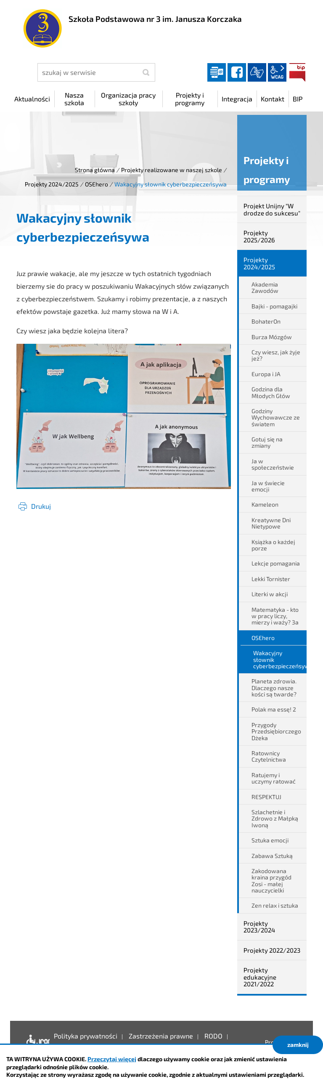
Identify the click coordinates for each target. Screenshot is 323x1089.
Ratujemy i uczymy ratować (274, 778)
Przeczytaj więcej (111, 1058)
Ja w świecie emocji (268, 486)
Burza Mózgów (272, 336)
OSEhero (96, 184)
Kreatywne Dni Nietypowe (271, 523)
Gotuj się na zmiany (267, 442)
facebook (237, 72)
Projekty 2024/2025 (52, 184)
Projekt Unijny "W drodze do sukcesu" (272, 209)
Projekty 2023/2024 (259, 926)
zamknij (298, 1044)
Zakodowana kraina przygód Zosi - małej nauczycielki (271, 880)
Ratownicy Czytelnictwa (269, 756)
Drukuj (41, 506)
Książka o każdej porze (273, 545)
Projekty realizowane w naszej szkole (171, 169)
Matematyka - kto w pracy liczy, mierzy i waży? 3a (275, 616)
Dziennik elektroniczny (216, 72)
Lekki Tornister (271, 578)
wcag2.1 (277, 72)
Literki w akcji (270, 594)
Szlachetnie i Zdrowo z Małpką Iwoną (275, 818)
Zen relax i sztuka (275, 905)
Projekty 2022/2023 (272, 950)
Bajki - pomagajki (274, 306)
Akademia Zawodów (265, 287)
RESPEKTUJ (266, 796)
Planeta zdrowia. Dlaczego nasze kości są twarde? (274, 687)
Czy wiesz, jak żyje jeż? (276, 355)
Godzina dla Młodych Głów (271, 392)
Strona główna (95, 169)
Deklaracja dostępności (36, 1042)
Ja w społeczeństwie (273, 464)
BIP (297, 72)
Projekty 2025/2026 (259, 236)
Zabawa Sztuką (272, 855)
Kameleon (265, 504)
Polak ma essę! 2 (274, 709)
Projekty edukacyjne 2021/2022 (260, 977)
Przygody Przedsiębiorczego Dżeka (276, 731)
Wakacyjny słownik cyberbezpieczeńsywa (280, 659)
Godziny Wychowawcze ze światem (276, 417)
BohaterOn (266, 321)
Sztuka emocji (270, 840)
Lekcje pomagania (276, 563)
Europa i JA (266, 373)
